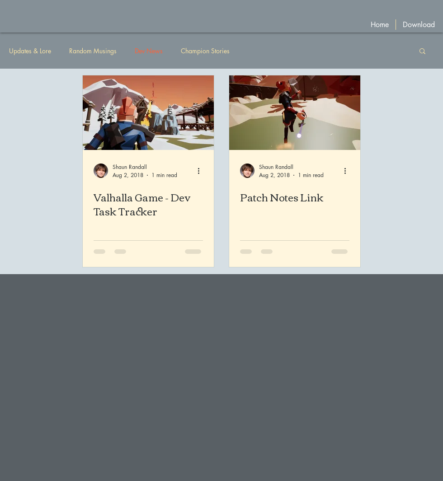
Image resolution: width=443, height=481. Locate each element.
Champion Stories (205, 51)
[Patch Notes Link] (294, 112)
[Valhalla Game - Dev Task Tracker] (148, 112)
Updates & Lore (30, 51)
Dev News (149, 51)
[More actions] (201, 170)
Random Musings (93, 51)
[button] (422, 51)
